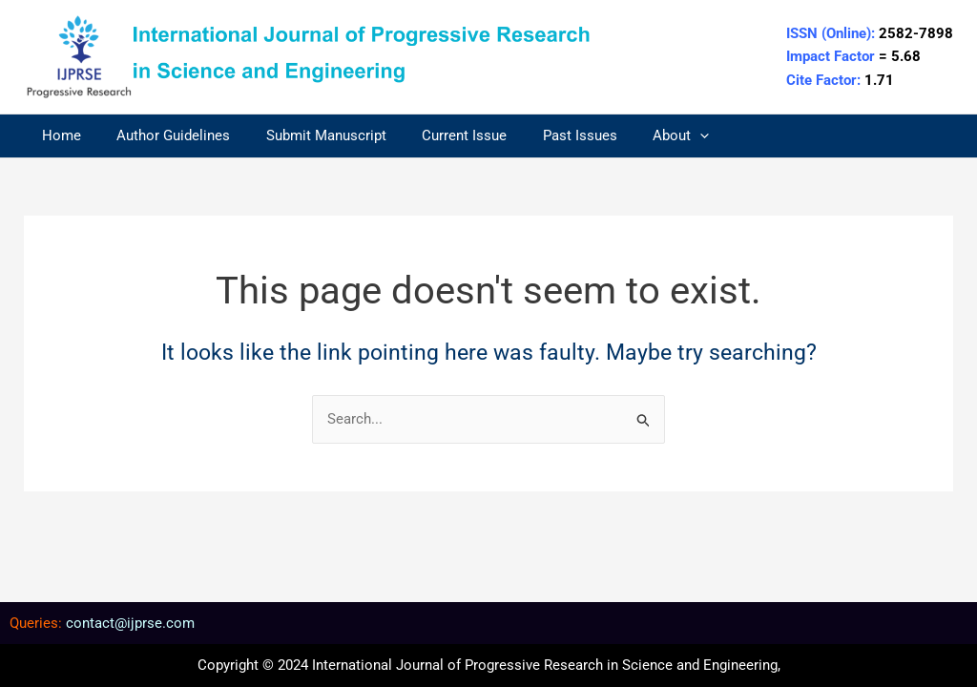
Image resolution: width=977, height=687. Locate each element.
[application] (661, 135)
